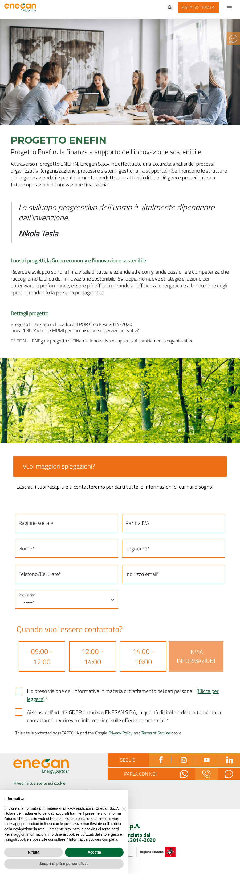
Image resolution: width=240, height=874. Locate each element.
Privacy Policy (120, 733)
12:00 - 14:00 (93, 656)
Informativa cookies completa (93, 839)
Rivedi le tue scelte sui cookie (39, 783)
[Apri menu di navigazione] (229, 7)
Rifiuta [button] (33, 852)
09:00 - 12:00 (42, 656)
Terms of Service (155, 733)
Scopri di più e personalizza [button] (63, 864)
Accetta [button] (94, 852)
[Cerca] (170, 7)
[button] (198, 7)
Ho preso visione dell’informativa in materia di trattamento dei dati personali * (123, 695)
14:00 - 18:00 (143, 656)
